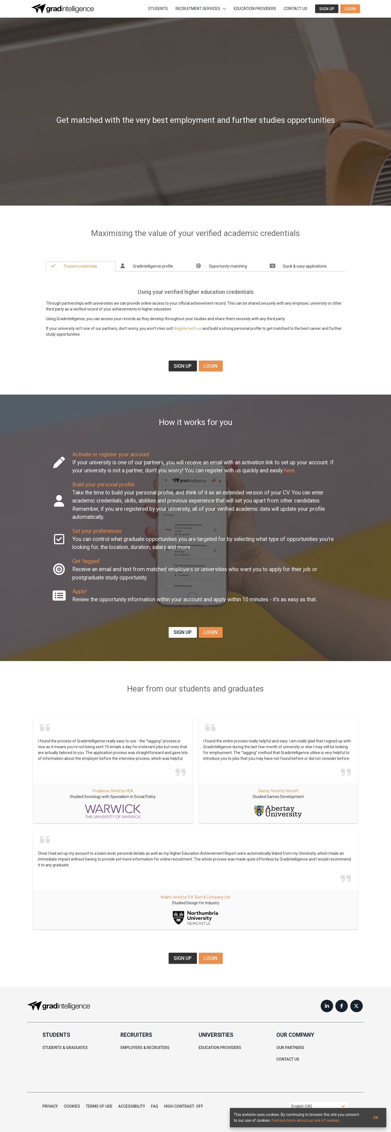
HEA (129, 791)
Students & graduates (65, 1047)
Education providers (255, 8)
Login (350, 9)
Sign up (326, 9)
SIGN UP (183, 366)
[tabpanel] (195, 307)
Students (158, 8)
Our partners (290, 1047)
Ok (375, 1117)
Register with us (188, 328)
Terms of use (99, 1106)
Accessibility (131, 1106)
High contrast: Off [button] (183, 1106)
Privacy (50, 1106)
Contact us (295, 8)
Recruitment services (198, 8)
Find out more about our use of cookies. (306, 1120)
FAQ (154, 1106)
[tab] (80, 266)
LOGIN (210, 366)
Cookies (72, 1106)
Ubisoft (291, 791)
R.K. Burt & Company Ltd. (209, 897)
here (289, 470)
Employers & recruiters (144, 1047)
